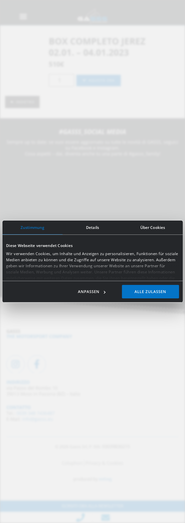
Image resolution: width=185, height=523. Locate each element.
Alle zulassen (150, 291)
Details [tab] (92, 227)
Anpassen (92, 291)
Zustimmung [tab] (32, 227)
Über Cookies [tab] (152, 227)
